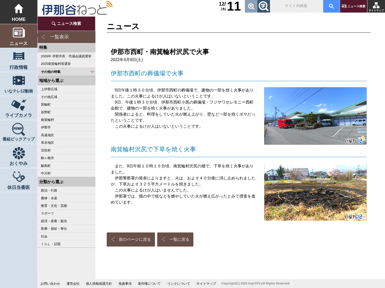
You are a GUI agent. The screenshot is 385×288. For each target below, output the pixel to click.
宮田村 (46, 150)
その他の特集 (51, 72)
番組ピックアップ (19, 139)
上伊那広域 (49, 89)
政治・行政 (49, 190)
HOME (19, 19)
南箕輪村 (47, 120)
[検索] (296, 6)
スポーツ (47, 213)
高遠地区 (47, 135)
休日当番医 (18, 187)
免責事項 (125, 283)
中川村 (46, 173)
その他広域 (49, 97)
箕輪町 (46, 104)
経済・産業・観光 (54, 221)
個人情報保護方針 (99, 283)
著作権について (149, 283)
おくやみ (19, 163)
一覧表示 (59, 36)
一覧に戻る (179, 239)
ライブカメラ (18, 115)
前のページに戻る (135, 239)
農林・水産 (49, 198)
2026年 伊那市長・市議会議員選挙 (66, 56)
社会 (44, 236)
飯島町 (46, 166)
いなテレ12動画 (19, 91)
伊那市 (46, 127)
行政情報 (19, 67)
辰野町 (46, 112)
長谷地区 (47, 143)
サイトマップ (376, 10)
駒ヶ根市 (47, 158)
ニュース (19, 43)
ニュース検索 (356, 6)
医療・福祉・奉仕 (54, 228)
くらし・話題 (51, 244)
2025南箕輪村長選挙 (56, 64)
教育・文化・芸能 (54, 206)
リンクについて (178, 283)
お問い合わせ (50, 283)
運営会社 (73, 283)
